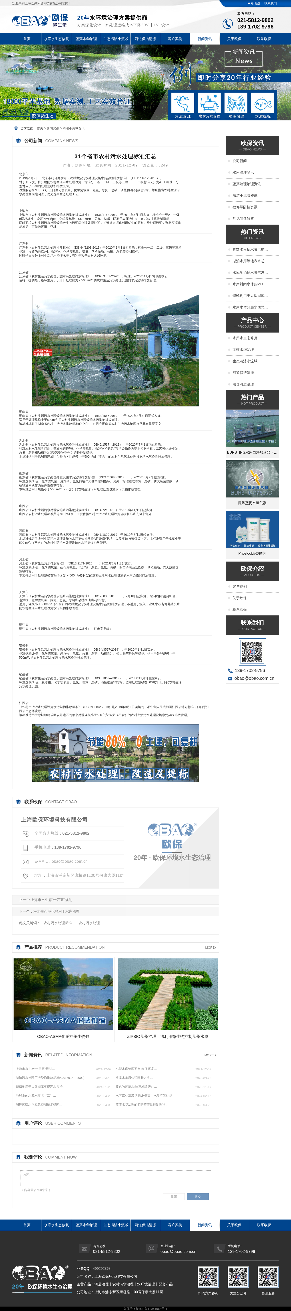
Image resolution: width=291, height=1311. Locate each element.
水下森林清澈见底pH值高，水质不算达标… (146, 1095)
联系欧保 (264, 39)
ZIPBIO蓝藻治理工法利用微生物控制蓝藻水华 (167, 1036)
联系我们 (270, 3)
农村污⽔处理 (89, 923)
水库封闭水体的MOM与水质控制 (249, 284)
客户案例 (175, 39)
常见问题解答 (243, 219)
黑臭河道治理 (243, 384)
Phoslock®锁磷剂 (252, 553)
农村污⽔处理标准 (58, 923)
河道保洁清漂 (145, 39)
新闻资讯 (205, 39)
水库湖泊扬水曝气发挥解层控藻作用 (250, 273)
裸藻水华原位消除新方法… (134, 1078)
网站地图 (253, 3)
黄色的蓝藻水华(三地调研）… (136, 1086)
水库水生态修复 (56, 39)
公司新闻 (240, 161)
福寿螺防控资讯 (245, 207)
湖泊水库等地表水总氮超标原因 (250, 261)
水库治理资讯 (243, 172)
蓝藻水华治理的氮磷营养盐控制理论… (142, 1104)
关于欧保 (234, 39)
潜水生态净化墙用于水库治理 (56, 911)
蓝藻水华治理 (86, 39)
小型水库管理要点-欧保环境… (136, 1069)
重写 (174, 1197)
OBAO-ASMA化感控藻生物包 (63, 1036)
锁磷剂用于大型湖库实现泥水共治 (250, 296)
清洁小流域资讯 (73, 128)
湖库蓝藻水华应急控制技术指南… (39, 1104)
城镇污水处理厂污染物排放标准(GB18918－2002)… (52, 1078)
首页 (26, 39)
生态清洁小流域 (115, 39)
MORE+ (210, 947)
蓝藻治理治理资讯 (247, 184)
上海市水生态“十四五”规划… (35, 1069)
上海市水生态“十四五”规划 (51, 900)
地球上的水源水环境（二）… (36, 1095)
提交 (198, 1197)
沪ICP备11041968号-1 (151, 1309)
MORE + (210, 1055)
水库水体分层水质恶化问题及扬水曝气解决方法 (250, 307)
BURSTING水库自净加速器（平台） (252, 454)
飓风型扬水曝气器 (252, 503)
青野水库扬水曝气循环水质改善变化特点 (250, 250)
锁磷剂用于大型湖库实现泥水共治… (41, 1086)
